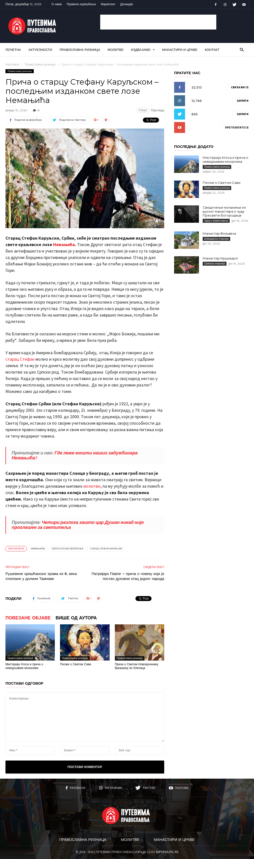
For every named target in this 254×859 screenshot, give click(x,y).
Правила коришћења (81, 4)
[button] (242, 49)
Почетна (13, 50)
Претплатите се (237, 127)
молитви (91, 486)
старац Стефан (19, 359)
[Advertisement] (158, 22)
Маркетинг (108, 4)
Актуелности (40, 50)
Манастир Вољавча (219, 233)
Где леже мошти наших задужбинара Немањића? (75, 455)
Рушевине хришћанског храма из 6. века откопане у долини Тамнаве (41, 576)
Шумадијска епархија (216, 238)
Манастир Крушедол (220, 258)
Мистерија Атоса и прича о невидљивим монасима (24, 666)
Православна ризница (80, 50)
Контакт (212, 50)
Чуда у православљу (216, 220)
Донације (126, 4)
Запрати (243, 100)
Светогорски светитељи (67, 548)
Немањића (64, 244)
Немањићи (38, 548)
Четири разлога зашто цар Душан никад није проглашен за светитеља (78, 524)
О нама (56, 4)
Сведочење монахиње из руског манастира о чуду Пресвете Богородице (224, 211)
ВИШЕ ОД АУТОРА (76, 617)
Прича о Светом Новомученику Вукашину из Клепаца (136, 666)
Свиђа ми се (240, 87)
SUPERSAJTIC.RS (167, 852)
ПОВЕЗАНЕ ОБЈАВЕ (28, 617)
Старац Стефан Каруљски (106, 548)
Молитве (116, 50)
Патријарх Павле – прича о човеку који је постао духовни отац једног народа (128, 576)
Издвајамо (143, 50)
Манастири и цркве (179, 50)
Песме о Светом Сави (75, 664)
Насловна (12, 64)
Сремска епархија (214, 263)
